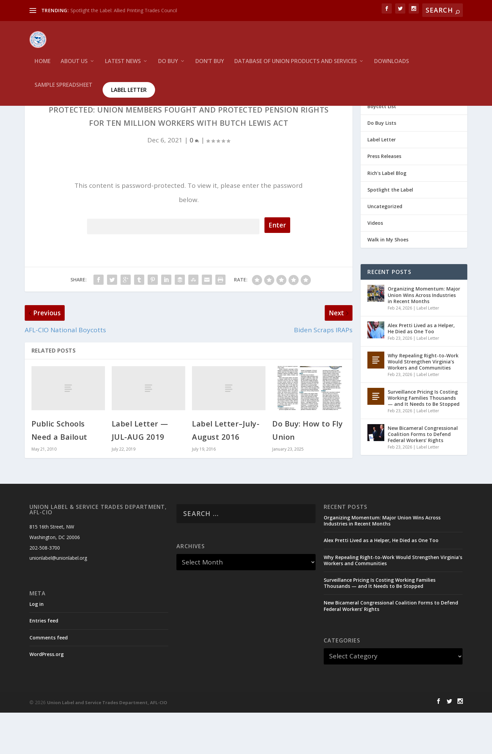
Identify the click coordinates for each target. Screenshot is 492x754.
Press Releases (384, 197)
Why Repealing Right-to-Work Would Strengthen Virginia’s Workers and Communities (423, 403)
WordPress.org (46, 695)
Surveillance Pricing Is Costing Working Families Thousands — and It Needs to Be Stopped (423, 439)
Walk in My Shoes (387, 281)
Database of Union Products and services (295, 66)
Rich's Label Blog (386, 214)
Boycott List (381, 147)
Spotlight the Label (390, 231)
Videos (375, 264)
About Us (74, 66)
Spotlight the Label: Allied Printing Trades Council (123, 10)
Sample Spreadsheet (63, 90)
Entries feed (43, 662)
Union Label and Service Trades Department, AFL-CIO (107, 744)
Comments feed (48, 679)
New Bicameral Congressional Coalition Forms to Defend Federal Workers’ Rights (423, 475)
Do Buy (168, 66)
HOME (42, 66)
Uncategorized (384, 247)
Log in (36, 645)
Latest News (123, 66)
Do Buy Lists (381, 164)
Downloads (391, 66)
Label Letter (129, 94)
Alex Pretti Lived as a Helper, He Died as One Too (421, 369)
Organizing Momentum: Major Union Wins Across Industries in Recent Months (424, 336)
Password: (173, 266)
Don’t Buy (209, 66)
